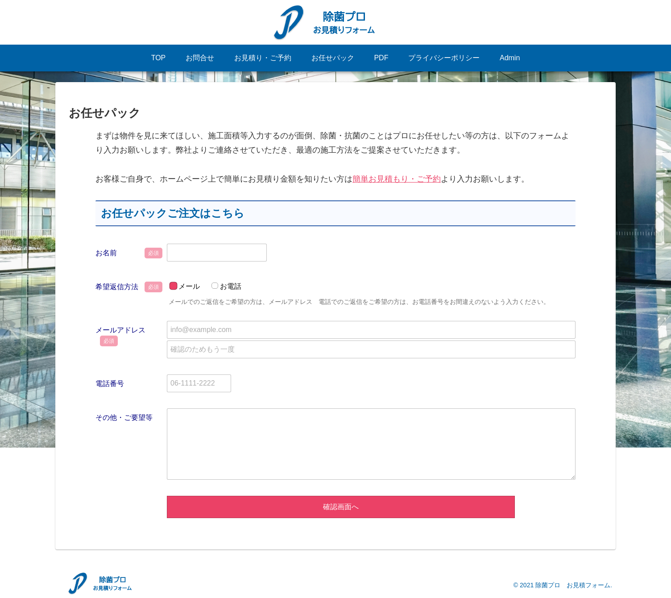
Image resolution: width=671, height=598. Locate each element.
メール (189, 286)
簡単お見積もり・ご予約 (396, 178)
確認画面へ (341, 507)
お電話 (230, 286)
